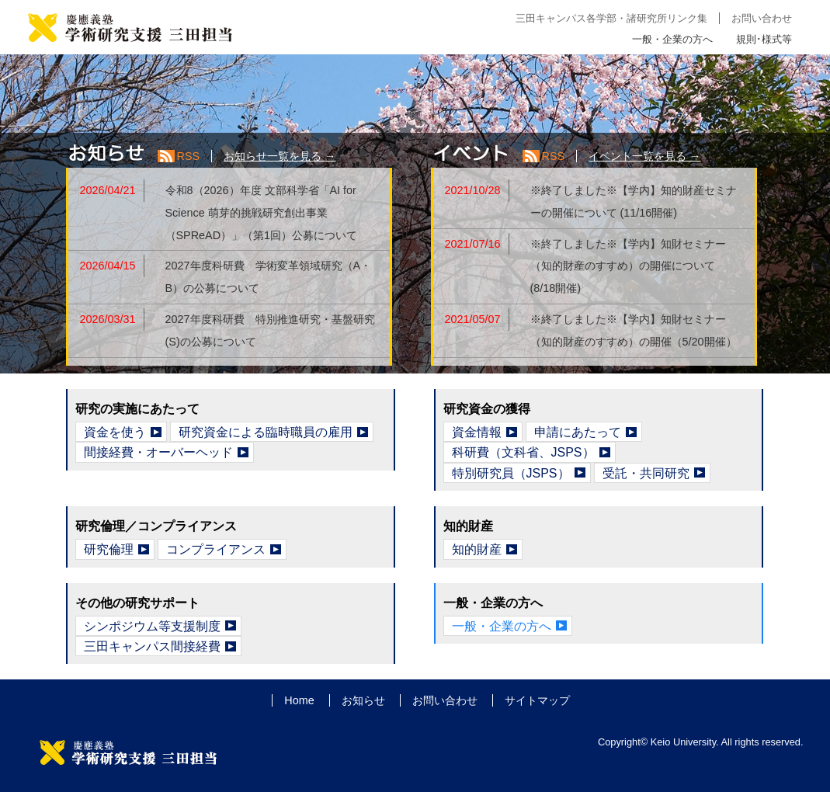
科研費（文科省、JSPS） (523, 452)
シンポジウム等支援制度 (152, 626)
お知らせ (363, 700)
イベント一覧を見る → (644, 156)
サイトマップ (537, 700)
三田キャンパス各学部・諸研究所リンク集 (611, 18)
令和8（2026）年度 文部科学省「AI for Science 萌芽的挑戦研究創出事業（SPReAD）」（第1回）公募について (261, 212)
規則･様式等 (764, 39)
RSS (188, 156)
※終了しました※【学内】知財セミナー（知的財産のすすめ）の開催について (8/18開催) (628, 266)
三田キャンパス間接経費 (152, 646)
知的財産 (477, 549)
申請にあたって (577, 432)
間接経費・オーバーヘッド (158, 452)
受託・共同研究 (646, 473)
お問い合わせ (761, 18)
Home (299, 700)
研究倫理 (109, 549)
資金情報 (477, 432)
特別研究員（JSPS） (511, 473)
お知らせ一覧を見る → (279, 156)
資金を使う (115, 432)
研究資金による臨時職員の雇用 (265, 432)
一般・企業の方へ (672, 39)
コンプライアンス (216, 549)
